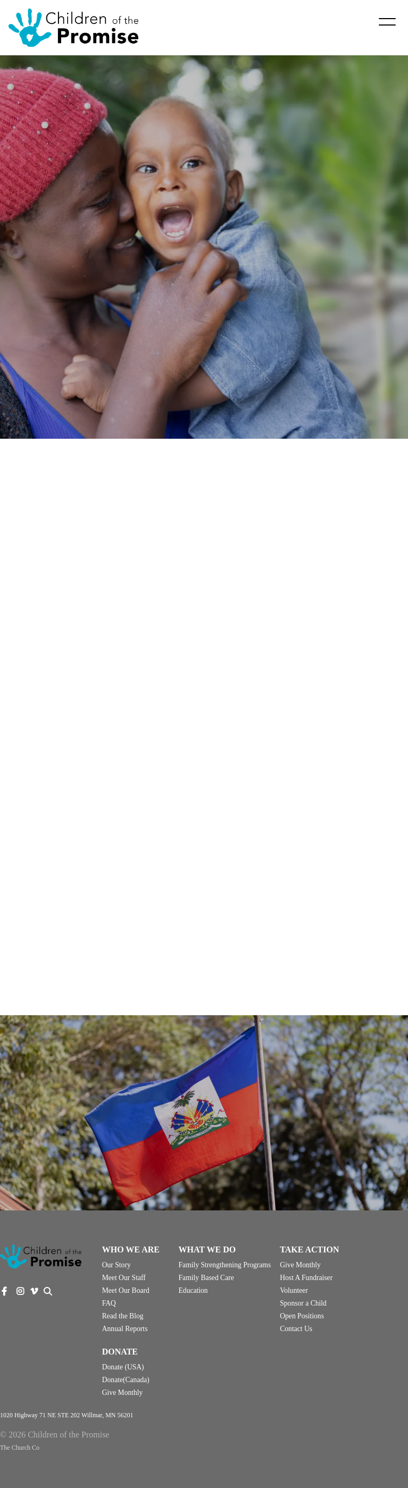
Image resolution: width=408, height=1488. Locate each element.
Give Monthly (300, 1265)
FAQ (109, 1303)
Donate (120, 1351)
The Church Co (19, 1447)
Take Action (309, 1249)
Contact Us (296, 1329)
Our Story (116, 1265)
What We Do (207, 1249)
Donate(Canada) (125, 1380)
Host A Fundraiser (306, 1278)
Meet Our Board (125, 1290)
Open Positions (302, 1316)
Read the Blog (123, 1316)
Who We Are (131, 1249)
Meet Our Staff (124, 1278)
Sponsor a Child (303, 1303)
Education (193, 1290)
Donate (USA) (123, 1367)
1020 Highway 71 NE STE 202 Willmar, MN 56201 (66, 1415)
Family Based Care (206, 1278)
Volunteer (294, 1290)
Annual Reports (125, 1329)
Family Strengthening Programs (225, 1265)
